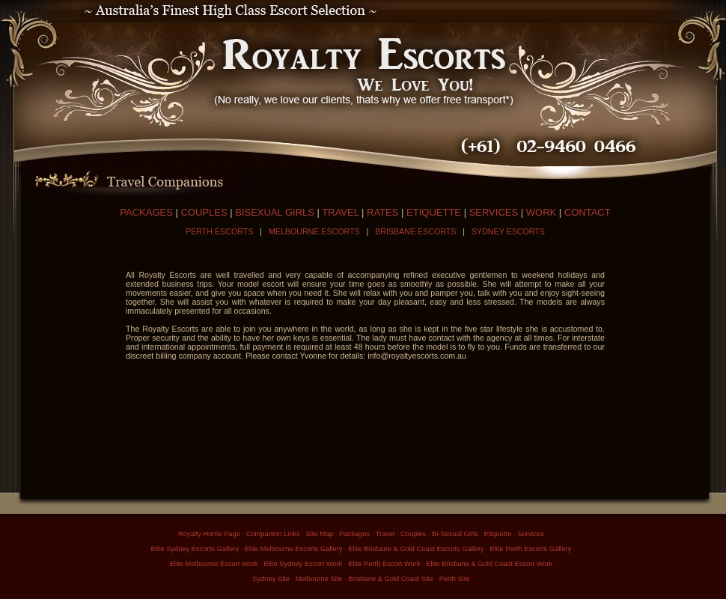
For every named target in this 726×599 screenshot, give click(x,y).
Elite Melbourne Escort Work (214, 564)
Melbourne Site (319, 579)
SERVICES (494, 212)
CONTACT (587, 212)
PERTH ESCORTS (219, 231)
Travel (385, 534)
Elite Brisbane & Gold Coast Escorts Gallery (416, 549)
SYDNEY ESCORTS (508, 231)
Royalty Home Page (209, 534)
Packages (354, 534)
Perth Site (454, 579)
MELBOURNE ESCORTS (314, 231)
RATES (382, 212)
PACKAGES (146, 212)
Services (530, 534)
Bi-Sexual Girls (455, 534)
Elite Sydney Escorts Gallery (194, 549)
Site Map (320, 534)
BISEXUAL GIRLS (274, 212)
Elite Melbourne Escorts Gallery (294, 549)
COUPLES (203, 212)
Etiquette (498, 534)
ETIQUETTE (433, 212)
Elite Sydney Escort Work (302, 564)
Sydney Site (271, 579)
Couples (413, 534)
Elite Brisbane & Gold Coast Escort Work (489, 564)
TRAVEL (340, 212)
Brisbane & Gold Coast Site (390, 579)
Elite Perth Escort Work (384, 564)
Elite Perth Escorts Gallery (531, 549)
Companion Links (273, 534)
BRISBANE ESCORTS (415, 231)
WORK (541, 212)
